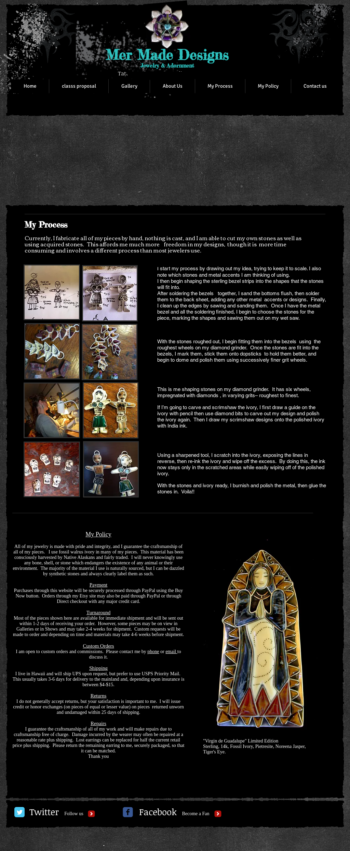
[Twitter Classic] (19, 812)
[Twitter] (44, 812)
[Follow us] (73, 814)
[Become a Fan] (196, 814)
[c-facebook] (128, 812)
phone (153, 651)
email (171, 651)
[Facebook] (157, 812)
